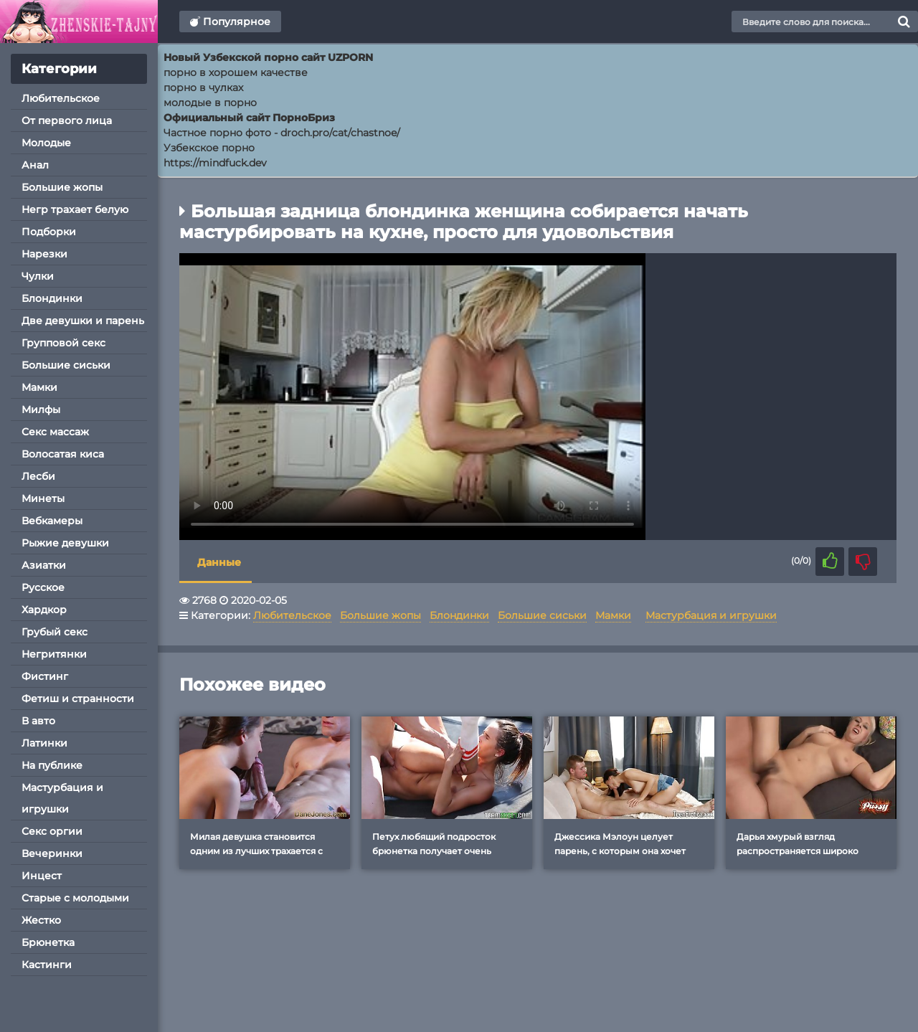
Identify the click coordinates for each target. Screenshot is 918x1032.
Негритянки (54, 654)
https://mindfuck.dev (215, 162)
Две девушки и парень (83, 320)
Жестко (41, 920)
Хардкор (44, 609)
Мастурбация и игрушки (62, 798)
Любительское (61, 98)
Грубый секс (54, 631)
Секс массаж (55, 431)
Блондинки (52, 298)
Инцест (42, 875)
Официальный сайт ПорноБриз (249, 117)
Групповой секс (63, 342)
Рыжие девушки (65, 542)
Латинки (44, 743)
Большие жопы (62, 187)
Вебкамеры (52, 520)
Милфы (41, 409)
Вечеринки (52, 853)
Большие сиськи (66, 365)
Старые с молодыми (75, 897)
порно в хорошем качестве (236, 72)
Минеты (43, 498)
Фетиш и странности (78, 698)
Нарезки (44, 253)
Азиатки (44, 565)
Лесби (38, 476)
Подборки (49, 231)
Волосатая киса (63, 454)
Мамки (39, 387)
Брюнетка (48, 942)
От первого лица (67, 120)
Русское (43, 587)
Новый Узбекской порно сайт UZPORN (268, 57)
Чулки (38, 276)
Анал (35, 164)
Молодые (46, 142)
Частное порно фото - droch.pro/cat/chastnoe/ (282, 132)
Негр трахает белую (75, 209)
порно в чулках (203, 87)
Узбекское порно (209, 147)
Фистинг (45, 676)
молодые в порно (210, 102)
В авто (38, 720)
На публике (52, 765)
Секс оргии (52, 831)
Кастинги (47, 964)
